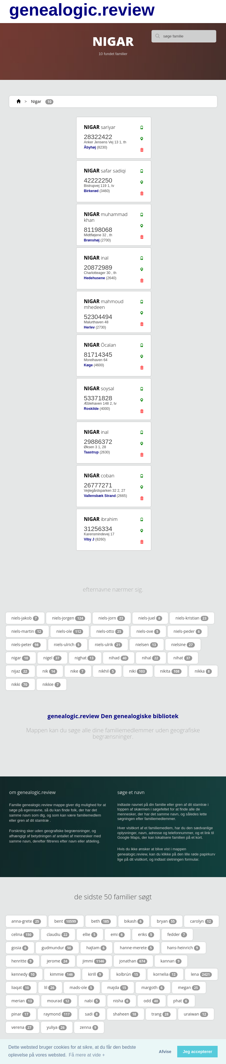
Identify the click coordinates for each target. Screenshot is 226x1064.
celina (22, 934)
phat (181, 1001)
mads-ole (82, 987)
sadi (92, 1014)
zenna (89, 1027)
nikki (20, 684)
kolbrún (128, 974)
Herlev (89, 327)
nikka (203, 671)
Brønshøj (91, 240)
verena (22, 1027)
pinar (21, 1014)
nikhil (107, 671)
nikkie (51, 684)
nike (77, 671)
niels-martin (27, 631)
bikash (133, 921)
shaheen (125, 1014)
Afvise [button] (165, 1051)
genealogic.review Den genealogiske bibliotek (113, 716)
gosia (20, 948)
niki (138, 671)
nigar (21, 658)
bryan (167, 921)
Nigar (36, 101)
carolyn (201, 921)
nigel (52, 658)
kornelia (165, 974)
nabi (92, 1001)
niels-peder (187, 631)
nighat (85, 658)
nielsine (183, 645)
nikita (171, 671)
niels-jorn (111, 618)
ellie (90, 934)
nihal (151, 658)
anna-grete (26, 921)
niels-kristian (191, 618)
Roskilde (91, 409)
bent (66, 921)
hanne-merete (137, 948)
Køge (88, 365)
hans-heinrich (183, 948)
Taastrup (91, 452)
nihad (118, 658)
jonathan (133, 961)
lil (50, 987)
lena (201, 974)
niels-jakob (25, 618)
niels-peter (26, 645)
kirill (95, 974)
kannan (171, 961)
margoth (153, 987)
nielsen (146, 645)
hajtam (96, 948)
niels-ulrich (68, 645)
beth (101, 921)
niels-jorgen (68, 618)
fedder (177, 934)
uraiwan (196, 1014)
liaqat (21, 987)
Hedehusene (94, 278)
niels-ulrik (108, 645)
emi (118, 934)
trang (161, 1014)
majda (117, 987)
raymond (58, 1014)
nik (49, 671)
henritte (23, 961)
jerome (58, 961)
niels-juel (150, 618)
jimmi (94, 961)
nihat (182, 658)
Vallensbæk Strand (99, 496)
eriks (146, 934)
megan (189, 987)
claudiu (58, 934)
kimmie (62, 974)
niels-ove (148, 631)
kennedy (24, 974)
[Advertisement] (44, 152)
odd (151, 1001)
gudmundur (57, 948)
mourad (59, 1001)
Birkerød (91, 191)
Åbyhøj (90, 147)
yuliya (57, 1027)
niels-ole (69, 631)
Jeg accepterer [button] (197, 1051)
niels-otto (109, 631)
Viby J (89, 539)
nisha (121, 1001)
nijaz (20, 671)
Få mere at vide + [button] (87, 1054)
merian (23, 1001)
